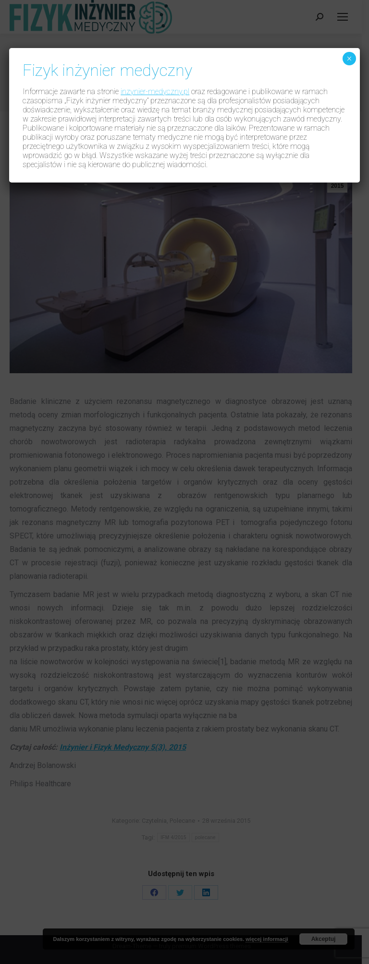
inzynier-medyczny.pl (155, 91)
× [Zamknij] (349, 58)
